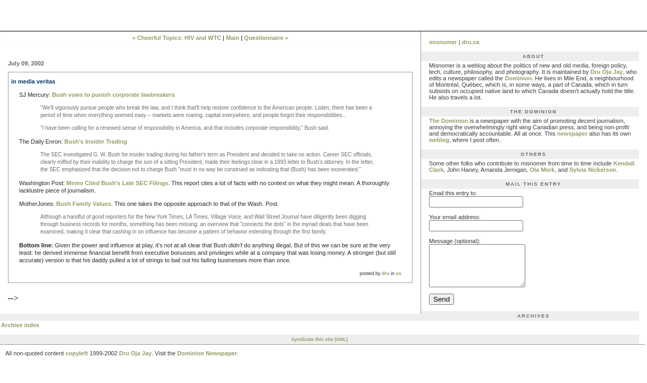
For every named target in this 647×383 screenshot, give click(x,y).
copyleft (76, 361)
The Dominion (448, 121)
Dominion (518, 78)
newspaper (572, 133)
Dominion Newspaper (207, 361)
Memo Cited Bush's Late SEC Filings (117, 183)
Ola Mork (542, 169)
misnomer (443, 42)
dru (386, 273)
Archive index (20, 333)
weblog (439, 140)
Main (232, 38)
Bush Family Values (83, 204)
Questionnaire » (266, 38)
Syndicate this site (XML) (319, 347)
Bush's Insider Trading (95, 141)
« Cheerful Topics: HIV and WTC (176, 38)
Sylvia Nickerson (592, 169)
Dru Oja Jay (607, 72)
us (399, 273)
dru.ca (471, 42)
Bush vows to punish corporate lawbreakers (113, 94)
